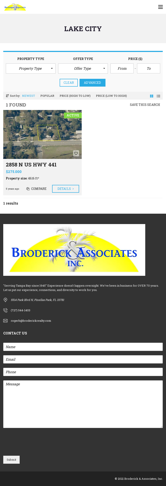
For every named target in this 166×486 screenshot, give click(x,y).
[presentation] (36, 448)
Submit (11, 460)
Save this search (145, 105)
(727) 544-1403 (20, 310)
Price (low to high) (111, 96)
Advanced (92, 83)
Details (65, 189)
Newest (28, 96)
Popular (47, 96)
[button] (31, 68)
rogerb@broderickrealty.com (31, 321)
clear (69, 83)
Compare (36, 189)
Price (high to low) (75, 96)
